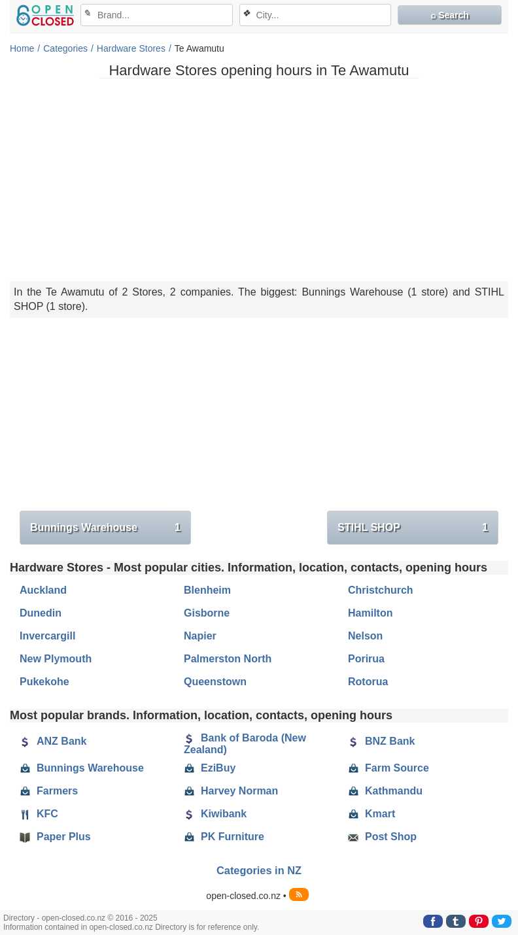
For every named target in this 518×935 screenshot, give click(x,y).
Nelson (365, 635)
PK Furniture (224, 837)
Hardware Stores (131, 48)
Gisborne (207, 613)
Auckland (43, 590)
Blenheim (207, 590)
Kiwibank (215, 814)
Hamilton (370, 613)
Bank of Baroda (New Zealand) (245, 743)
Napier (200, 635)
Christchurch (380, 590)
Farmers (49, 791)
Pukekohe (44, 681)
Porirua (366, 658)
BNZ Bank (381, 741)
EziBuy (209, 768)
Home (22, 48)
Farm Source (388, 768)
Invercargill (47, 635)
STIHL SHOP (412, 528)
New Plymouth (56, 658)
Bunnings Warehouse (105, 528)
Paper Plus (55, 837)
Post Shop (382, 837)
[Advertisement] (259, 179)
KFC (39, 814)
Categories (65, 48)
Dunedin (40, 613)
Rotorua (368, 681)
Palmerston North (227, 658)
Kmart (371, 814)
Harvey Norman (231, 791)
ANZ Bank (53, 741)
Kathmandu (385, 791)
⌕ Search (449, 15)
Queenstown (215, 681)
